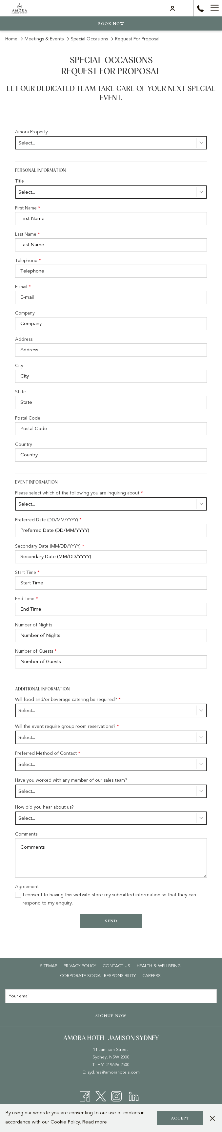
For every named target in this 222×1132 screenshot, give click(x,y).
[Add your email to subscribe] (111, 996)
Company (25, 313)
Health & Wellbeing (159, 966)
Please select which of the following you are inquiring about (79, 493)
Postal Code (27, 418)
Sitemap (48, 966)
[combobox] (111, 143)
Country (23, 444)
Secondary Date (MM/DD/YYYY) (49, 546)
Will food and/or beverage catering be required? (68, 699)
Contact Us (116, 966)
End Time (26, 598)
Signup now (111, 1015)
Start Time (27, 572)
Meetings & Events (44, 39)
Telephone (28, 260)
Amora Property (31, 132)
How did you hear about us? (44, 807)
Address (23, 339)
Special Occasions (90, 39)
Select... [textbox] (26, 143)
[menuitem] (48, 966)
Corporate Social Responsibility (98, 975)
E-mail (23, 287)
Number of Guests (36, 651)
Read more (94, 1122)
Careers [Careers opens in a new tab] (152, 975)
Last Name (27, 234)
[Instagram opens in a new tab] (116, 1096)
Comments (26, 834)
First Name (27, 208)
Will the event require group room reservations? (67, 726)
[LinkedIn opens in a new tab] (134, 1096)
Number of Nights (33, 625)
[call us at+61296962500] (200, 8)
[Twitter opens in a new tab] (100, 1096)
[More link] (214, 8)
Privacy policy (80, 966)
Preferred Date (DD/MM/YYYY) (48, 520)
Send (111, 921)
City (19, 365)
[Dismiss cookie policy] (212, 1118)
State (20, 392)
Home (11, 39)
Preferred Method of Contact (47, 753)
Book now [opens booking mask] (111, 23)
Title (19, 181)
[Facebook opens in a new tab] (85, 1096)
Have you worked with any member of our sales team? (71, 780)
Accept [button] (180, 1118)
